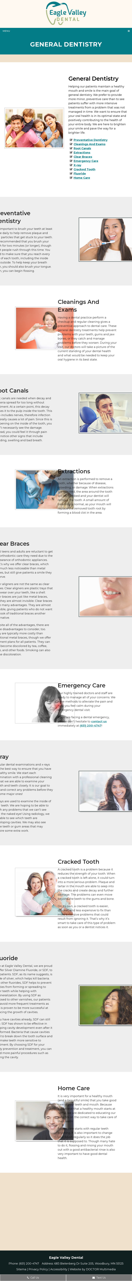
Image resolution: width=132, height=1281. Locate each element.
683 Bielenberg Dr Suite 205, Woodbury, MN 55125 (88, 1263)
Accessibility (58, 1269)
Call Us (33, 1277)
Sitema (21, 1269)
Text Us (99, 1277)
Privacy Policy (38, 1269)
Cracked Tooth (84, 169)
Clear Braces (83, 157)
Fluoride (80, 173)
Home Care (82, 178)
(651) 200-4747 (39, 725)
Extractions (82, 152)
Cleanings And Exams (89, 144)
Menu (6, 31)
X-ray (77, 165)
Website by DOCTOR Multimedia (93, 1269)
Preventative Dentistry (91, 140)
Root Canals (82, 148)
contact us (47, 721)
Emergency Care (86, 161)
